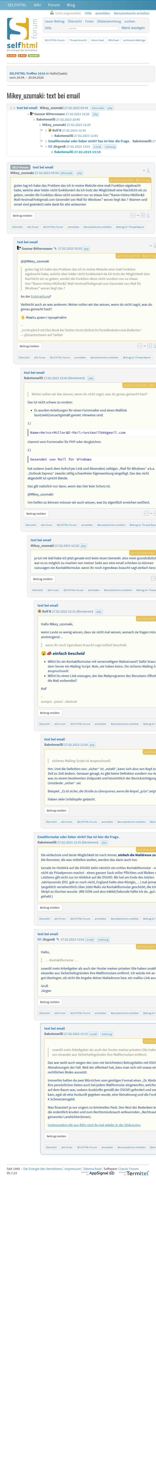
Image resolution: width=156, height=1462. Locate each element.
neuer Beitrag (54, 21)
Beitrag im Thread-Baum (130, 227)
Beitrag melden (23, 215)
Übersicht (75, 21)
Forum (54, 4)
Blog (71, 4)
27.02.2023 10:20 (70, 248)
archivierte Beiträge (134, 40)
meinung (103, 939)
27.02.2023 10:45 (56, 378)
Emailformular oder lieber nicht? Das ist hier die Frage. (78, 837)
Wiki (37, 4)
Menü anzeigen (133, 28)
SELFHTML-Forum (55, 40)
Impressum (72, 1169)
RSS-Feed (113, 40)
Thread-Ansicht (78, 40)
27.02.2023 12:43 (76, 745)
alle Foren (33, 227)
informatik (67, 173)
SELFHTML (17, 4)
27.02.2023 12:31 (64, 611)
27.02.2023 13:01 (72, 939)
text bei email (43, 167)
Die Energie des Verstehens (42, 1169)
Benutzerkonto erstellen (98, 227)
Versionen (76, 378)
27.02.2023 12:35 (69, 842)
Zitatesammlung (109, 21)
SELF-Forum (20, 167)
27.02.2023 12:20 (67, 546)
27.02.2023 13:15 (76, 1034)
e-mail (89, 939)
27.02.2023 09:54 (47, 173)
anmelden (73, 227)
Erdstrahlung (40, 296)
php (79, 173)
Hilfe (48, 28)
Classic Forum (128, 1169)
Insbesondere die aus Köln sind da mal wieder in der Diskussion (94, 1125)
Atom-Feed (97, 40)
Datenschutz (92, 1169)
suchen (129, 21)
